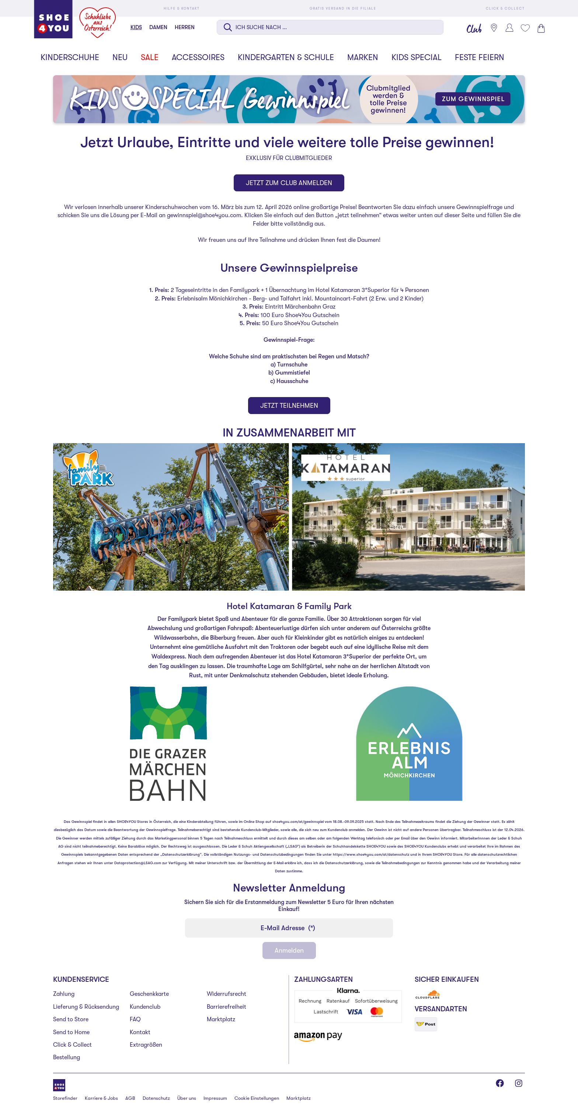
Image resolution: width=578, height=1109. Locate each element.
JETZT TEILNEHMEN (289, 405)
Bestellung (66, 1057)
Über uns (186, 1098)
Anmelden (289, 950)
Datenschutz (156, 1098)
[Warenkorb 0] (540, 28)
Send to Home (71, 1032)
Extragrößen (146, 1045)
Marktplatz (221, 1019)
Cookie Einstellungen (256, 1098)
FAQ (135, 1019)
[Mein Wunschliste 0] (525, 28)
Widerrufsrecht (226, 994)
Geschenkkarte (149, 994)
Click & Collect (72, 1045)
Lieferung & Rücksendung (86, 1007)
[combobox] (330, 28)
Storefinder (65, 1098)
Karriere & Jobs (101, 1098)
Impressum (215, 1098)
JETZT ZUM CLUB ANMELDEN (289, 183)
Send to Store (70, 1019)
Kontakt (140, 1032)
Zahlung (63, 994)
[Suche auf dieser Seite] (330, 27)
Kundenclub (145, 1007)
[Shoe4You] (59, 1084)
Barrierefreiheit (226, 1007)
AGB (130, 1098)
